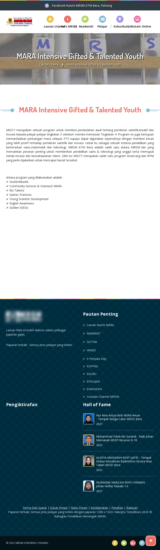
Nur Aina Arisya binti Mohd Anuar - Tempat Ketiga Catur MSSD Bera (119, 417)
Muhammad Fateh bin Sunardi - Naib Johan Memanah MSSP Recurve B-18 (124, 438)
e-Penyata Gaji (94, 359)
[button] (67, 21)
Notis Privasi (79, 508)
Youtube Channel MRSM (101, 397)
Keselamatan (99, 508)
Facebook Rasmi (82, 5)
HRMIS (89, 350)
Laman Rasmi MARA (98, 325)
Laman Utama (49, 64)
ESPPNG (90, 366)
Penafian (117, 508)
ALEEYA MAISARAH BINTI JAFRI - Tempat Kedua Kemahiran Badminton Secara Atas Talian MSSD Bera (124, 461)
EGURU (89, 374)
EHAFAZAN (92, 389)
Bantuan (132, 508)
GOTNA (90, 342)
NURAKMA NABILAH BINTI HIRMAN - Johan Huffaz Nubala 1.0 (121, 484)
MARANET (92, 333)
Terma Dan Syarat (34, 508)
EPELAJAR (91, 381)
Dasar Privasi (58, 508)
